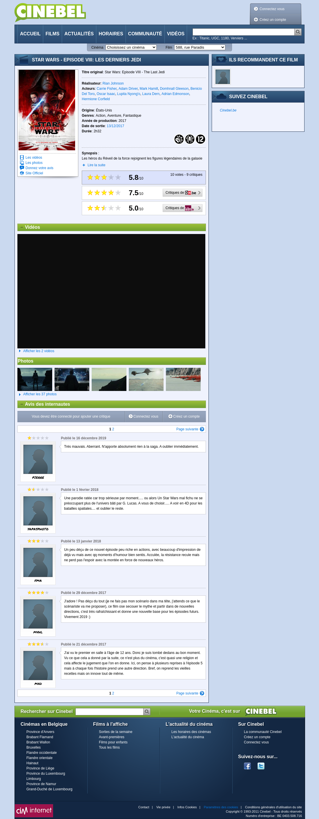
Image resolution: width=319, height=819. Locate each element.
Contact (143, 807)
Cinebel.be (228, 110)
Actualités (79, 33)
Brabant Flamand (39, 737)
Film (169, 47)
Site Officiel (34, 173)
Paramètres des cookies (221, 807)
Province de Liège (40, 768)
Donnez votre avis (39, 168)
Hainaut (32, 763)
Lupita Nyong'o (128, 94)
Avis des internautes (44, 404)
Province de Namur (41, 784)
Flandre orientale (39, 758)
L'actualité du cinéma (187, 737)
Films (52, 33)
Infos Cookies (187, 807)
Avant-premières (111, 737)
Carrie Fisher (107, 89)
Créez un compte (273, 20)
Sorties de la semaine (115, 732)
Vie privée (163, 807)
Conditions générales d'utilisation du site (273, 807)
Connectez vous (272, 9)
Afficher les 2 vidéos (38, 351)
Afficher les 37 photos (37, 394)
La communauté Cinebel (263, 732)
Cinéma (97, 47)
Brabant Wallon (38, 742)
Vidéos (175, 33)
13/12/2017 (115, 126)
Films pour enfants (113, 742)
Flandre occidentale (41, 753)
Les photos (34, 163)
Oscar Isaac (106, 94)
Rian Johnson (113, 83)
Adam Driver (128, 89)
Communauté (145, 33)
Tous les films (109, 747)
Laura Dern (151, 94)
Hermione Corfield (96, 99)
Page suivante (187, 429)
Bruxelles (33, 747)
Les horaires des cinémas (191, 732)
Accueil (30, 33)
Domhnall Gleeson (174, 89)
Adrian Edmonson (175, 94)
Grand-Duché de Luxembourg (49, 789)
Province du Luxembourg (45, 774)
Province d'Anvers (40, 732)
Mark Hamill (148, 89)
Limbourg (33, 779)
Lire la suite (96, 165)
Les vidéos (34, 158)
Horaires (111, 33)
